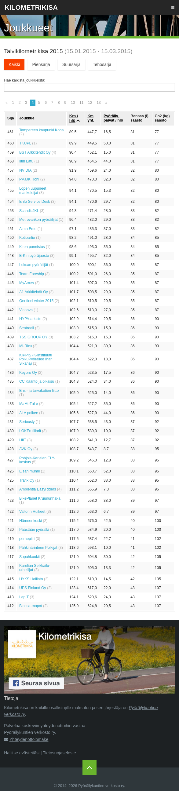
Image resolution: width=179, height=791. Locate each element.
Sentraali (26, 328)
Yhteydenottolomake (29, 739)
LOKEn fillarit (30, 431)
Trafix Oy (26, 480)
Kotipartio (27, 237)
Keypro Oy (28, 372)
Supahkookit (29, 557)
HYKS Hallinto (31, 579)
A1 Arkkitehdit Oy (33, 292)
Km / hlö (73, 118)
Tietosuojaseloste (59, 752)
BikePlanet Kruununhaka (39, 498)
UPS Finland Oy (32, 588)
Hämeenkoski (30, 521)
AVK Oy (25, 449)
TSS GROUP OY (33, 337)
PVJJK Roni (29, 179)
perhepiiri (27, 539)
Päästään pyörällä (34, 529)
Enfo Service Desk (34, 201)
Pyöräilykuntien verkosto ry (101, 786)
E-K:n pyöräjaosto (34, 255)
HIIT (22, 440)
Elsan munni (29, 471)
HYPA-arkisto (30, 319)
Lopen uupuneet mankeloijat (32, 190)
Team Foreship (31, 274)
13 (99, 102)
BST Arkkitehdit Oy (35, 152)
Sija (10, 118)
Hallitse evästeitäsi (21, 752)
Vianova (26, 310)
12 (90, 102)
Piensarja (41, 64)
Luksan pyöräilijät (33, 265)
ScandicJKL (29, 211)
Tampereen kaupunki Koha (41, 130)
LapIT (24, 597)
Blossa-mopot (30, 606)
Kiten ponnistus (32, 247)
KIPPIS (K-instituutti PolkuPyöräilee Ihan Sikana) (36, 359)
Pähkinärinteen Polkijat (38, 547)
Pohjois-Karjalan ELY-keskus (37, 460)
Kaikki (14, 64)
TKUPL (25, 143)
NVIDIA (25, 170)
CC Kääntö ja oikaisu (36, 381)
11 (81, 102)
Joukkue (27, 118)
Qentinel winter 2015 (36, 301)
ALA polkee (28, 413)
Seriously (27, 422)
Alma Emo (28, 229)
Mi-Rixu (25, 346)
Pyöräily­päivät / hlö (113, 118)
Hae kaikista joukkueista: (24, 80)
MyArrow (26, 283)
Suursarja (71, 64)
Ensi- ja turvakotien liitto (39, 390)
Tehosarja (102, 64)
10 (73, 102)
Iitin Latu (26, 161)
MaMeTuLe (28, 404)
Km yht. (90, 118)
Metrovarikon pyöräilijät (38, 219)
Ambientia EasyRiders (37, 489)
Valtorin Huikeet (32, 511)
